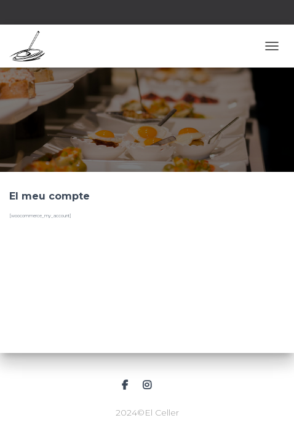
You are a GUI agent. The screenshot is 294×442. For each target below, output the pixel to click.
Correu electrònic (169, 385)
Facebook (125, 385)
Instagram (147, 385)
